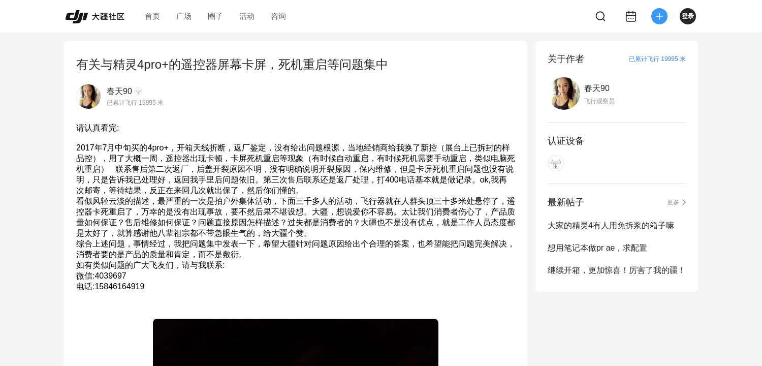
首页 (152, 16)
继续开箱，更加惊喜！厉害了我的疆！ (617, 270)
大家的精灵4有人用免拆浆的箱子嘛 (611, 225)
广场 (184, 16)
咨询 (278, 16)
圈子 (215, 16)
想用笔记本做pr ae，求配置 (597, 247)
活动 (247, 16)
